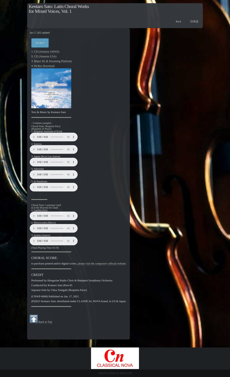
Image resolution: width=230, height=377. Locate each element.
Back (178, 21)
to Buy (40, 43)
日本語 (194, 21)
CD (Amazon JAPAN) (46, 51)
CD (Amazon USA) (45, 56)
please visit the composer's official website (102, 263)
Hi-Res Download (44, 65)
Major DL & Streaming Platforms (53, 61)
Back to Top (41, 321)
